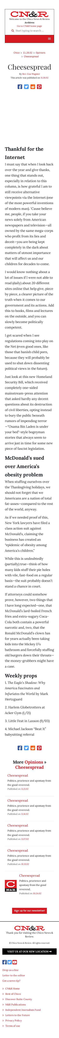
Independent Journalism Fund (23, 1009)
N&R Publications (15, 1004)
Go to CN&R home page (29, 26)
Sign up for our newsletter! (29, 910)
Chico (17, 52)
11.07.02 (25, 838)
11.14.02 (24, 813)
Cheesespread (31, 56)
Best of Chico (13, 993)
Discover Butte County (18, 999)
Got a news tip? (11, 980)
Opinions (40, 52)
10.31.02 (25, 864)
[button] (49, 39)
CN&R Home (12, 988)
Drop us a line (10, 970)
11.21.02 (24, 788)
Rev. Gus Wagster (31, 74)
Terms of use (12, 1025)
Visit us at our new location (29, 951)
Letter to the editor (13, 975)
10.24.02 (37, 893)
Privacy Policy (13, 1020)
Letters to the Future (17, 1015)
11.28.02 (27, 52)
